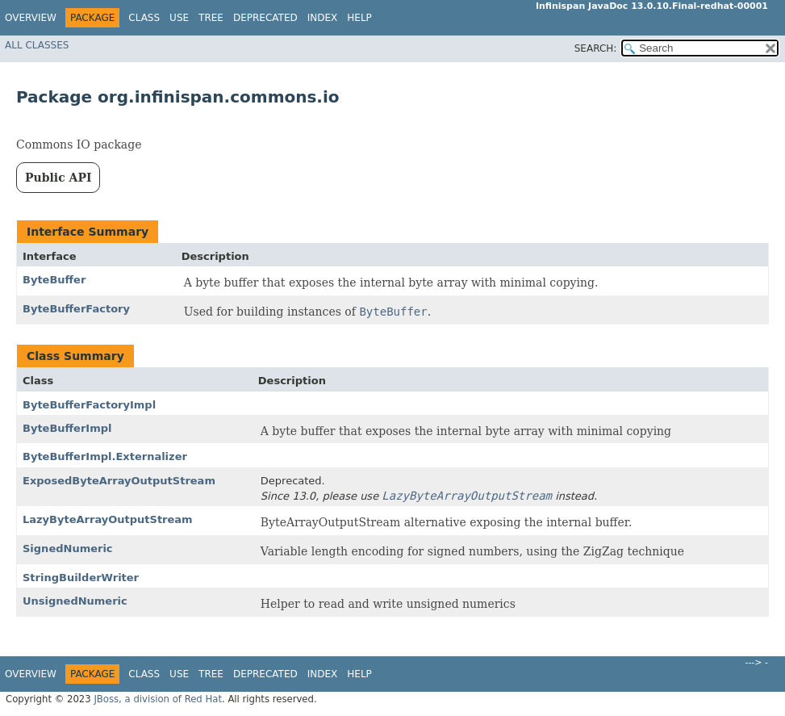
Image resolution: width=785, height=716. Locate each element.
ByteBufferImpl (67, 428)
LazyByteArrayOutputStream (108, 519)
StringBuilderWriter (81, 578)
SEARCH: (595, 48)
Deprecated (265, 17)
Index (322, 17)
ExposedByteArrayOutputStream (119, 481)
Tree (210, 17)
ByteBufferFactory (76, 309)
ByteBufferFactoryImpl (89, 405)
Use (179, 17)
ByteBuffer (54, 280)
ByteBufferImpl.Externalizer (105, 456)
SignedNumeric (68, 548)
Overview (30, 17)
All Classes (37, 45)
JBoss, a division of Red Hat (158, 699)
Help (359, 17)
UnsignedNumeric (75, 601)
